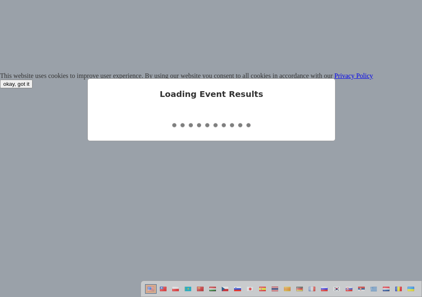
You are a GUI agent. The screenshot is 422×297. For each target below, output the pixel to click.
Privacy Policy (353, 75)
